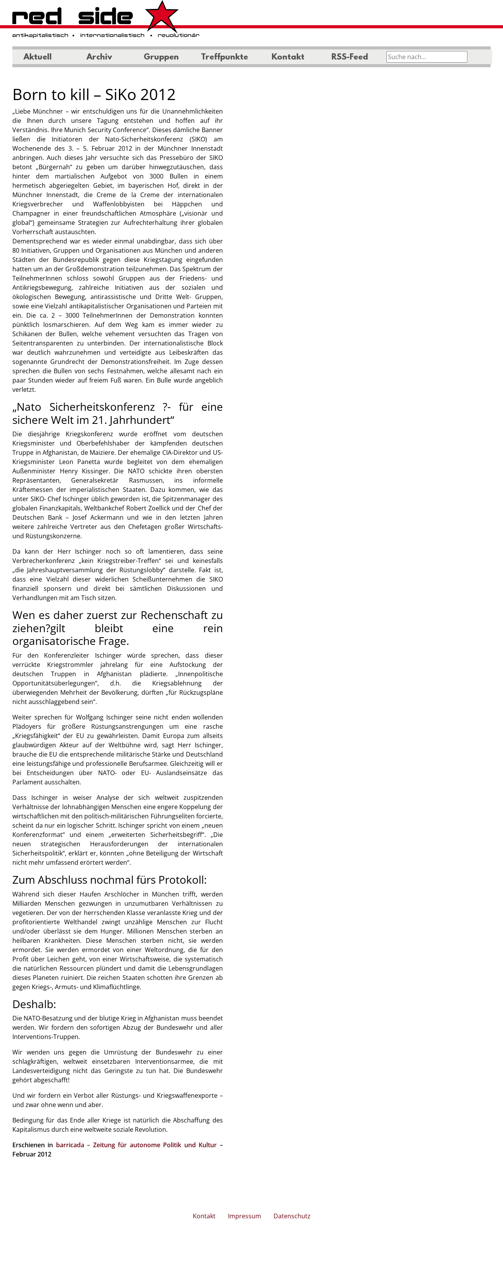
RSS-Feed (349, 57)
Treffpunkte (224, 57)
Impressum (244, 1216)
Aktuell (38, 57)
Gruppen (161, 57)
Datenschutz (292, 1216)
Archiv (99, 57)
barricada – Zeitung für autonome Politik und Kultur (136, 1145)
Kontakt (288, 57)
